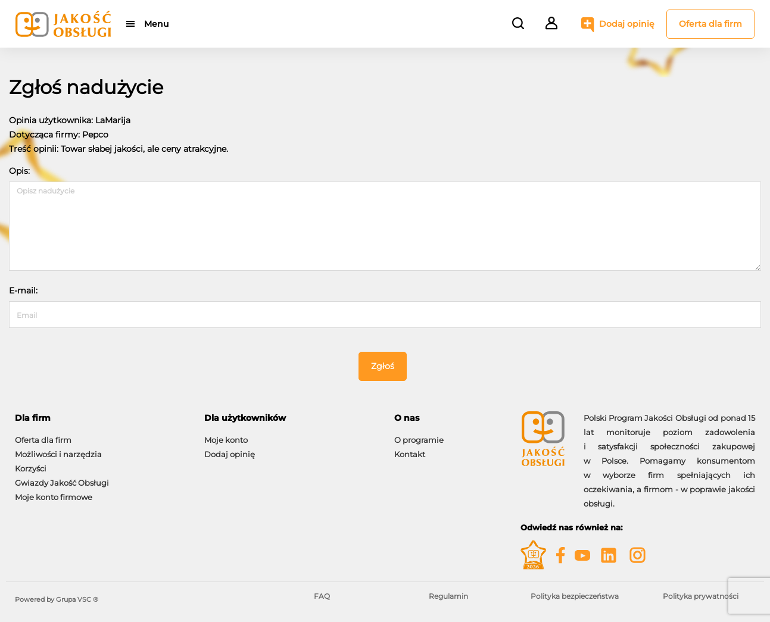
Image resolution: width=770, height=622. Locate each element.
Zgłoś (382, 366)
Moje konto (226, 440)
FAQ (322, 596)
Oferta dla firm (710, 23)
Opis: (19, 170)
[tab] (100, 418)
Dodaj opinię (626, 24)
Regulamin (448, 596)
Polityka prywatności (700, 596)
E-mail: (23, 290)
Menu (156, 23)
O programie (419, 440)
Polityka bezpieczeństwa (575, 596)
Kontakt (409, 454)
